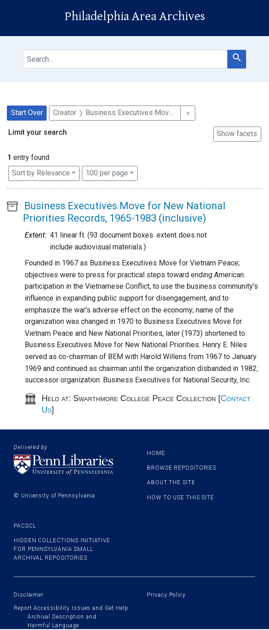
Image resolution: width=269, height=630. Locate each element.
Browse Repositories (181, 468)
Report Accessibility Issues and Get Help (71, 608)
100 (107, 172)
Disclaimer (28, 595)
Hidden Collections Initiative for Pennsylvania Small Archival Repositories (62, 549)
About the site (171, 482)
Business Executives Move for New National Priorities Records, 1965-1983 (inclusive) (124, 211)
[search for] (125, 59)
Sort (41, 173)
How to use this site (180, 497)
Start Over (27, 112)
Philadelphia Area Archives (135, 16)
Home (156, 453)
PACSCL (25, 526)
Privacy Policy (166, 595)
